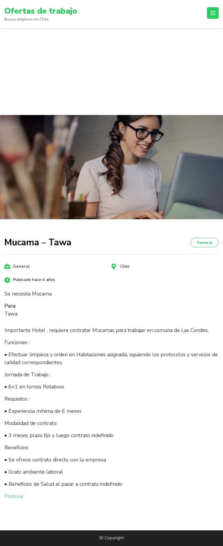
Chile (125, 266)
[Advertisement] (111, 71)
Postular (14, 496)
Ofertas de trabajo (40, 11)
